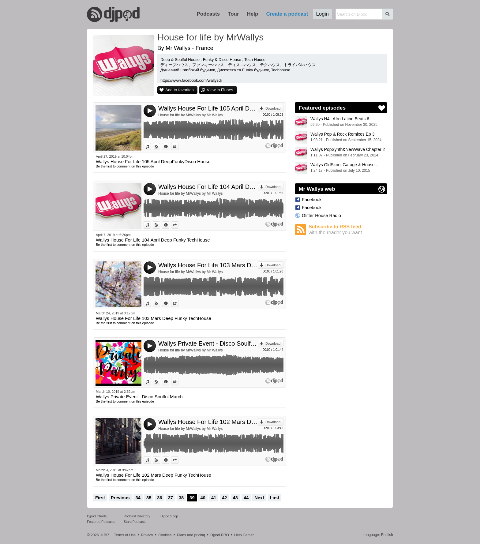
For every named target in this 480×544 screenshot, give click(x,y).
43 (235, 497)
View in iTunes (220, 90)
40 (203, 497)
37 (170, 497)
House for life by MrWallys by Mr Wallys (190, 115)
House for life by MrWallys (210, 37)
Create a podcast (287, 14)
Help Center (244, 535)
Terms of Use (125, 535)
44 (246, 497)
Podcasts (208, 14)
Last (274, 497)
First (100, 497)
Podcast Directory (137, 516)
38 (181, 497)
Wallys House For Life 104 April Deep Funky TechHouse (208, 186)
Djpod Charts (97, 516)
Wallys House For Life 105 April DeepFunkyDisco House (208, 108)
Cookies (164, 535)
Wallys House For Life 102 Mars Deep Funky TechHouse (208, 421)
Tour (233, 14)
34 (138, 497)
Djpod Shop (169, 516)
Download (272, 108)
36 (159, 497)
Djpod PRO (219, 535)
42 (224, 497)
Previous (120, 497)
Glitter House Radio (321, 215)
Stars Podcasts (135, 521)
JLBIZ (104, 535)
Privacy (147, 535)
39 (191, 497)
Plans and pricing (191, 535)
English (387, 535)
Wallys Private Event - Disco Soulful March (208, 343)
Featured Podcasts (101, 521)
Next (259, 497)
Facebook (311, 199)
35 (148, 497)
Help (252, 14)
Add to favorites (179, 90)
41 (213, 497)
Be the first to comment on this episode (125, 166)
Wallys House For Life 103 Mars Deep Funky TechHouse (208, 265)
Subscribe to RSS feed (348, 229)
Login (322, 14)
